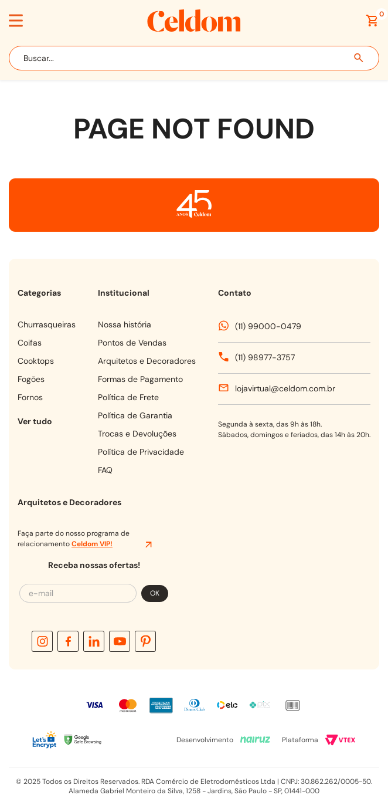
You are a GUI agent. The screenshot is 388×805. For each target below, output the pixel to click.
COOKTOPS (36, 361)
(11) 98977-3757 (265, 357)
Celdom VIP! (92, 544)
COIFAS (30, 342)
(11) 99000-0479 (268, 326)
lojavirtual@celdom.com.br (285, 388)
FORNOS (30, 397)
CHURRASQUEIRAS (47, 324)
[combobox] (194, 58)
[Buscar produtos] (359, 58)
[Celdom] (194, 28)
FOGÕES (31, 379)
